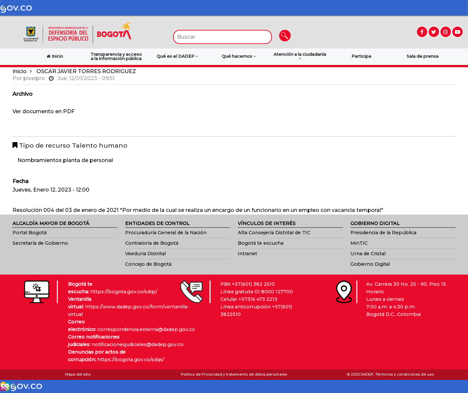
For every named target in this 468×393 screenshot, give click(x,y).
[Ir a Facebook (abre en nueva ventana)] (422, 32)
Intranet (247, 254)
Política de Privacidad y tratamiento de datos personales (234, 374)
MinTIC (359, 243)
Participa (361, 56)
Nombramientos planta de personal (65, 160)
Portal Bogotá (29, 233)
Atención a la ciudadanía (300, 56)
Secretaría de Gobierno (40, 243)
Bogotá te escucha (260, 243)
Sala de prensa (422, 56)
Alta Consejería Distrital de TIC (274, 233)
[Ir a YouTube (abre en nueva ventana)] (457, 32)
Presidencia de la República (383, 233)
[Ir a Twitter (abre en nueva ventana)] (434, 32)
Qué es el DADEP (177, 56)
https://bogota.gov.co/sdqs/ (123, 292)
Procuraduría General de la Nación (166, 233)
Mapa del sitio (78, 374)
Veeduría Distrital (145, 254)
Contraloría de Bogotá (151, 243)
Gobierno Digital (370, 264)
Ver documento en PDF (43, 111)
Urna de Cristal (368, 254)
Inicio (19, 71)
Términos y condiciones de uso (404, 374)
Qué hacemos (239, 56)
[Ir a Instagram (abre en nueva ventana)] (446, 32)
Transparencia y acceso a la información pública (116, 56)
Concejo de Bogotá (148, 264)
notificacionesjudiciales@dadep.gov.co (138, 344)
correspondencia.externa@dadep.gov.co (146, 329)
